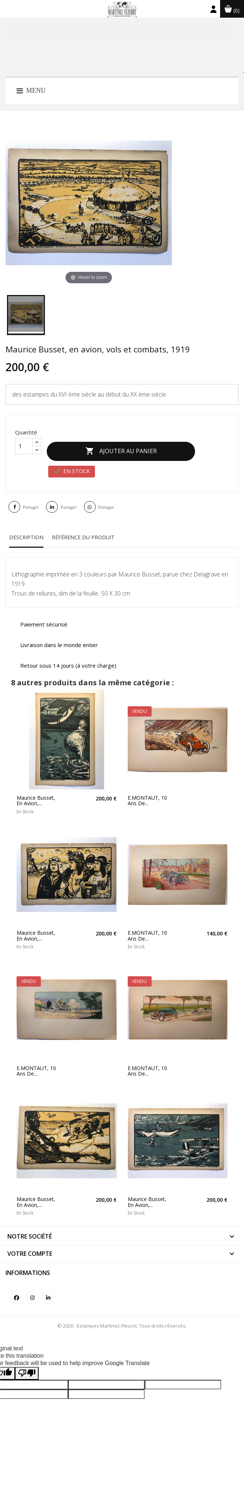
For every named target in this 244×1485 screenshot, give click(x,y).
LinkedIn (48, 1289)
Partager (31, 499)
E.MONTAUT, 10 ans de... (147, 793)
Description (26, 529)
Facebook (16, 1289)
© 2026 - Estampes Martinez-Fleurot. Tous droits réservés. (122, 1318)
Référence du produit (83, 529)
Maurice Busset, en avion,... (36, 793)
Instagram (32, 1289)
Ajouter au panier (128, 447)
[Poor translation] (27, 1365)
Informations (28, 1265)
